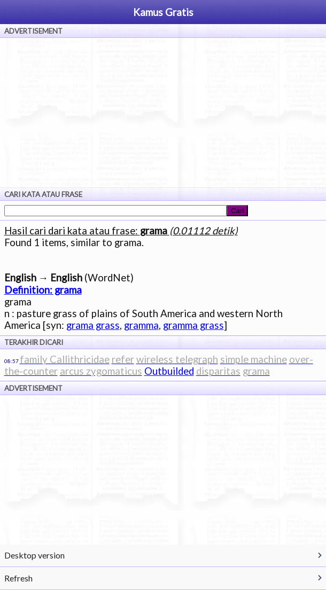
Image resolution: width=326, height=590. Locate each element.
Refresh (18, 578)
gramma (141, 325)
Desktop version (34, 555)
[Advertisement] (163, 112)
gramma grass (193, 325)
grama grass (93, 325)
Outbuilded (169, 371)
